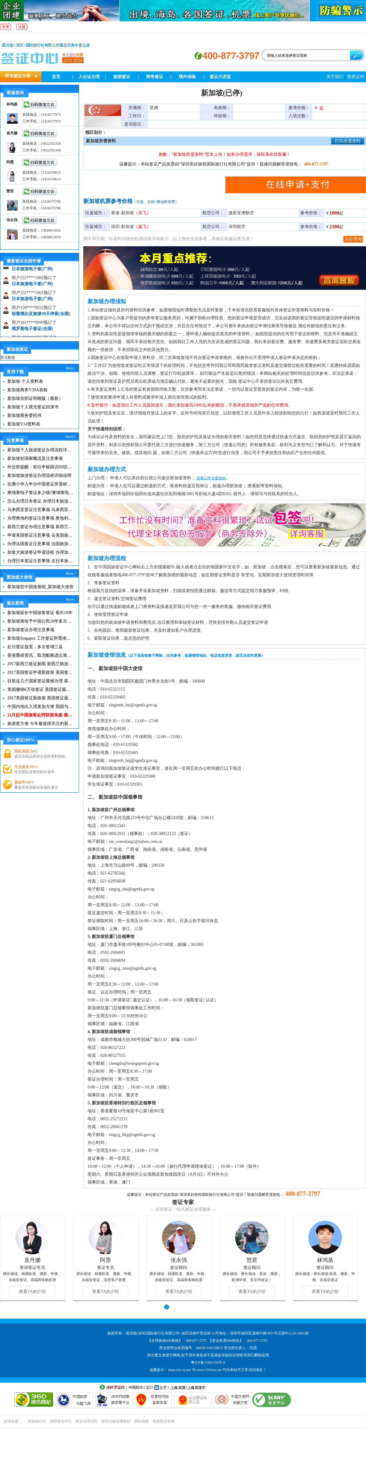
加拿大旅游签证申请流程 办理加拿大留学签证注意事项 (40, 552)
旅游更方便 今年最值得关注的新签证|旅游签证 (40, 723)
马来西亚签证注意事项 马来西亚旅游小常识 (40, 509)
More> (71, 368)
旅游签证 (121, 76)
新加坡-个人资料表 (25, 381)
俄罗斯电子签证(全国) (32, 331)
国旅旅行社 (37, 1421)
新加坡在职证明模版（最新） (35, 398)
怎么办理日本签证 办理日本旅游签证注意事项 (40, 501)
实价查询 (353, 239)
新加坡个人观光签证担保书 (33, 407)
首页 (56, 76)
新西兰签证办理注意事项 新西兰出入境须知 (40, 526)
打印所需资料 (348, 141)
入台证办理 (89, 76)
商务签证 (154, 76)
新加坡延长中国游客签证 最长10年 (40, 612)
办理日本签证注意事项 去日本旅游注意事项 (40, 561)
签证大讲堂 (220, 76)
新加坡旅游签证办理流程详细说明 (39, 475)
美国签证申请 (163, 1421)
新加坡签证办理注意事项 (30, 629)
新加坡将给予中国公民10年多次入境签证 (40, 621)
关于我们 (334, 76)
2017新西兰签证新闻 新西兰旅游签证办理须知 (40, 664)
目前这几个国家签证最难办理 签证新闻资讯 (40, 681)
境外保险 (187, 76)
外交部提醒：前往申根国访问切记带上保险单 (40, 467)
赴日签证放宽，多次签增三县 (35, 647)
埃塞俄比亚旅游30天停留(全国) (41, 316)
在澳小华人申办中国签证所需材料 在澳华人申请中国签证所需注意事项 (40, 484)
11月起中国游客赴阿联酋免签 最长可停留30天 (40, 715)
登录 (5, 27)
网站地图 (141, 1421)
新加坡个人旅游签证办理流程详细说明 (40, 450)
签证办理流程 (87, 1421)
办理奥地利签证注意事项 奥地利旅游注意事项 (40, 518)
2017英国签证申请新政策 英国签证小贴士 (40, 672)
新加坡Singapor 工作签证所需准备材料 (40, 638)
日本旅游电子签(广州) (32, 272)
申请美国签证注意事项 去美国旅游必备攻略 (40, 535)
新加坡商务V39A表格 (27, 390)
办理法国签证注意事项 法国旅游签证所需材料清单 (40, 544)
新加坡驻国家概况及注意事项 (35, 458)
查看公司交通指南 (211, 478)
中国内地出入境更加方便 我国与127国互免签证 (40, 706)
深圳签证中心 (61, 1421)
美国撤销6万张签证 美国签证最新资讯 (40, 689)
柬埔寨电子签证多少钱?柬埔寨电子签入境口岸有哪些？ (40, 492)
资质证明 (355, 76)
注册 (21, 27)
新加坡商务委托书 (24, 415)
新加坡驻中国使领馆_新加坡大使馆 (40, 586)
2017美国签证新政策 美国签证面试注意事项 (40, 698)
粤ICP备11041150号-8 (208, 1362)
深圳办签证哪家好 (116, 1421)
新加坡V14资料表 (23, 424)
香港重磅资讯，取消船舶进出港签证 (40, 655)
